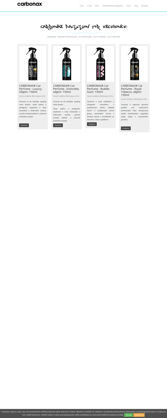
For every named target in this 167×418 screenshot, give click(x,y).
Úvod (82, 6)
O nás (89, 6)
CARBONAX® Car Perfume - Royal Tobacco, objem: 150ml (132, 90)
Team (128, 6)
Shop (97, 6)
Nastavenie (139, 415)
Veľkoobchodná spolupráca (112, 6)
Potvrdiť (129, 415)
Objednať (24, 125)
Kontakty (144, 6)
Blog (136, 6)
